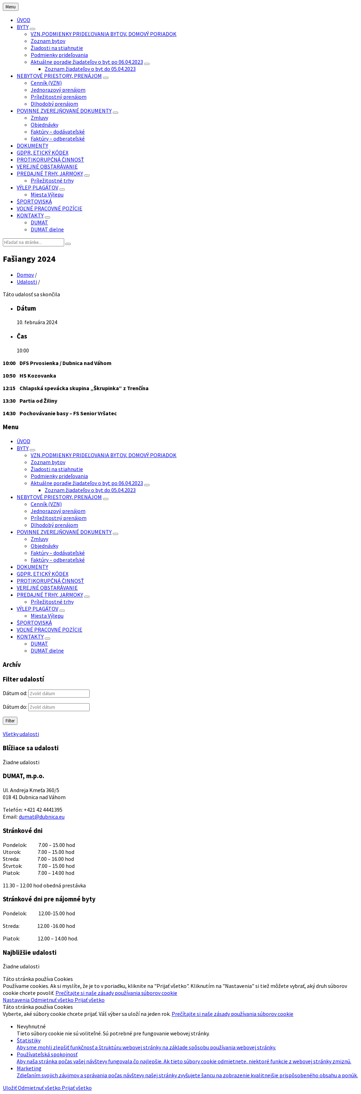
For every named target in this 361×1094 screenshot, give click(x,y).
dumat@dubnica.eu (42, 816)
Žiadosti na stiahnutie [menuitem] (57, 47)
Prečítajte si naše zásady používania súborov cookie (116, 992)
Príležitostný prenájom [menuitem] (59, 96)
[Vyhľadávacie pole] (33, 242)
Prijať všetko (90, 999)
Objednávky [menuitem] (44, 124)
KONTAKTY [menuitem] (30, 215)
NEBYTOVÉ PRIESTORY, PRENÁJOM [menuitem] (59, 75)
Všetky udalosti (21, 733)
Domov (25, 274)
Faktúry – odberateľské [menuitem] (58, 138)
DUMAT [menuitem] (39, 222)
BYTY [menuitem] (23, 26)
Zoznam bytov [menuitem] (48, 40)
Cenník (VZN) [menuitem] (46, 82)
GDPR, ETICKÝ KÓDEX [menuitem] (42, 152)
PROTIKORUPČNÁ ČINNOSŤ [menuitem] (50, 159)
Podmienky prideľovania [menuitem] (59, 54)
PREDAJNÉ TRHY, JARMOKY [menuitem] (50, 173)
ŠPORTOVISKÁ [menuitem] (34, 201)
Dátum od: (15, 693)
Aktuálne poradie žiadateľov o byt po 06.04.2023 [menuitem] (87, 61)
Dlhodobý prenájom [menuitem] (54, 103)
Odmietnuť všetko (53, 999)
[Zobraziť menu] (32, 29)
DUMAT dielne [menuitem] (47, 229)
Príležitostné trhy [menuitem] (52, 180)
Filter (10, 721)
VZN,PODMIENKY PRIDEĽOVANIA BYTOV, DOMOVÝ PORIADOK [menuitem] (103, 33)
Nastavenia (17, 999)
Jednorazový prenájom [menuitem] (58, 89)
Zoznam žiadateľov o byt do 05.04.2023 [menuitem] (90, 68)
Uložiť (10, 1087)
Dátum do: (15, 706)
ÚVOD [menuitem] (23, 19)
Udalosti (27, 281)
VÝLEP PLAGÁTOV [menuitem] (37, 187)
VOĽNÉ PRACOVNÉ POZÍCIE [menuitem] (49, 208)
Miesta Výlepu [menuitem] (47, 194)
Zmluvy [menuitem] (39, 117)
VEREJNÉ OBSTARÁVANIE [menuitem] (47, 166)
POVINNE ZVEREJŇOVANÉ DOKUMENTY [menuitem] (64, 110)
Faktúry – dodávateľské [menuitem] (58, 131)
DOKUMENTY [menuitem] (32, 145)
